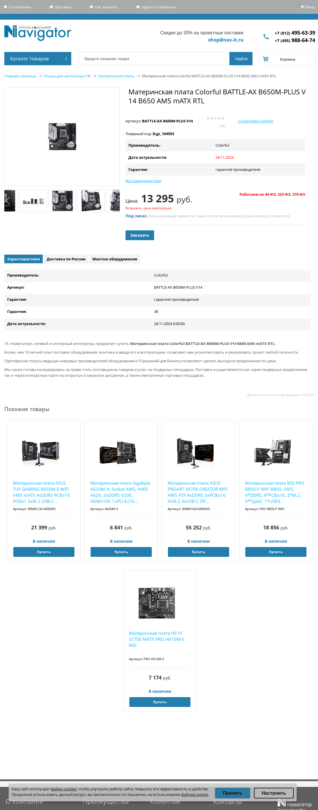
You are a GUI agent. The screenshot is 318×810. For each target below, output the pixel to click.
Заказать (139, 235)
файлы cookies (63, 789)
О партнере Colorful (255, 121)
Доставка (63, 7)
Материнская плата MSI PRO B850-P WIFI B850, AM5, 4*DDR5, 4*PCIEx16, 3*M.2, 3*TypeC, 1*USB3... (274, 492)
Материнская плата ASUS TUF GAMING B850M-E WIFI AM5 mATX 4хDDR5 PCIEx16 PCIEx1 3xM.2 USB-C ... (41, 492)
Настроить (274, 793)
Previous (8, 201)
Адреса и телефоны (158, 7)
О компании (20, 7)
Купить (43, 551)
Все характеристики (143, 180)
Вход (310, 7)
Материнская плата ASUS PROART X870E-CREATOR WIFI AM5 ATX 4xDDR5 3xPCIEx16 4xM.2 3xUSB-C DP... (198, 492)
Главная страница (20, 76)
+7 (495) (295, 40)
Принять (232, 793)
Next (116, 201)
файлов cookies (194, 794)
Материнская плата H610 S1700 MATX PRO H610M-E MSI (156, 639)
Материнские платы (116, 76)
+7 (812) (295, 33)
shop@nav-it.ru (226, 40)
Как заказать (106, 7)
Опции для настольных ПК (67, 76)
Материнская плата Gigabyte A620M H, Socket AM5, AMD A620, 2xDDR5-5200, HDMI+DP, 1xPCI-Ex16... (120, 492)
